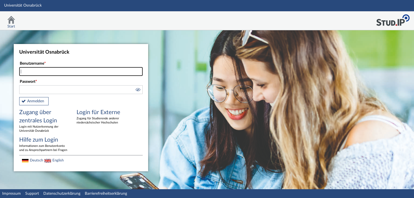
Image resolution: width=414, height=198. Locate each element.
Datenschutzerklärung (61, 194)
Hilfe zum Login (44, 144)
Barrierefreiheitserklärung (106, 194)
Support (32, 194)
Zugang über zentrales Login (44, 121)
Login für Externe (101, 117)
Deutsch (36, 160)
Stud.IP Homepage (393, 18)
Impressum (11, 194)
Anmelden (35, 101)
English (58, 160)
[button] (138, 90)
